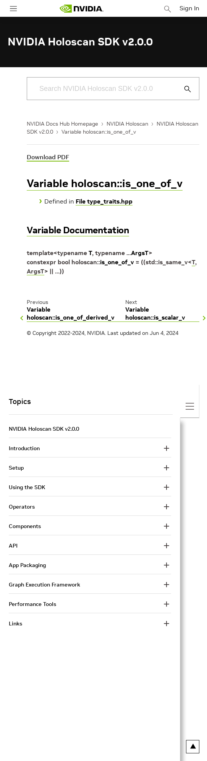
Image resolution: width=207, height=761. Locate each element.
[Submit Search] (183, 89)
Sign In (189, 8)
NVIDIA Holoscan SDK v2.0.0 (44, 428)
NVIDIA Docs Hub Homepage (62, 123)
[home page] (81, 9)
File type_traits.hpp (104, 201)
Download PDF (48, 157)
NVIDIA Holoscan (127, 123)
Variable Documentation (78, 230)
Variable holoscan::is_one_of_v (98, 131)
